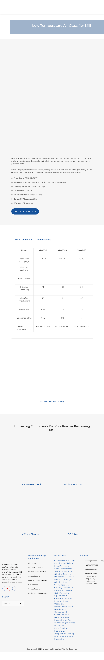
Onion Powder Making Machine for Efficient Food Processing (64, 563)
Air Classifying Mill (35, 567)
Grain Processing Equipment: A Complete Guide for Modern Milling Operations (63, 598)
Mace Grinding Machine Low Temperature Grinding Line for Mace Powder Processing (64, 633)
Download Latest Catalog (52, 401)
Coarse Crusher (34, 576)
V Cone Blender (31, 534)
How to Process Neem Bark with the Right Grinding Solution (64, 579)
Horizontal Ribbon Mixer (37, 593)
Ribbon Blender (73, 484)
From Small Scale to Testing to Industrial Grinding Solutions (63, 571)
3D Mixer (73, 534)
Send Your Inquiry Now (25, 211)
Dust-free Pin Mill (31, 484)
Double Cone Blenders (37, 572)
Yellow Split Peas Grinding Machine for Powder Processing (63, 587)
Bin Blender (33, 585)
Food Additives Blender (37, 580)
